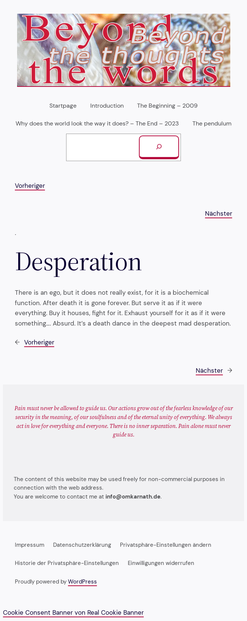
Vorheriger (30, 186)
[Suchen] (159, 147)
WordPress (82, 581)
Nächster (218, 213)
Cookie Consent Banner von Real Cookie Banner (73, 612)
